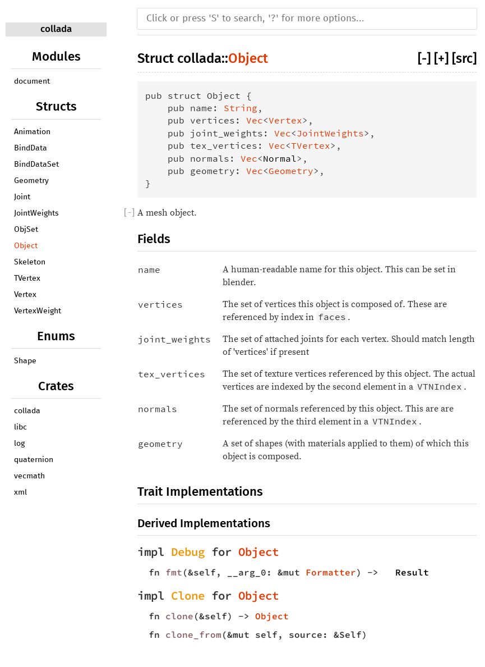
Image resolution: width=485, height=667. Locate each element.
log (19, 443)
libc (20, 427)
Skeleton (29, 262)
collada (56, 29)
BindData (30, 148)
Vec (254, 120)
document (32, 81)
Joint (22, 197)
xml (20, 492)
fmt (173, 572)
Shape (25, 361)
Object (26, 246)
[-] (424, 58)
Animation (32, 132)
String (240, 107)
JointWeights (36, 213)
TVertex (27, 278)
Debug (188, 552)
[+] (441, 58)
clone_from (193, 634)
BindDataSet (36, 164)
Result (412, 572)
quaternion (33, 460)
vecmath (29, 476)
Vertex (25, 295)
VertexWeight (37, 311)
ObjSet (26, 230)
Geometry (31, 181)
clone (179, 616)
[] (129, 213)
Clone (188, 595)
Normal (280, 158)
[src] (464, 58)
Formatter (331, 572)
